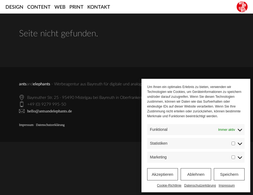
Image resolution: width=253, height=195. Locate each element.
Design (14, 7)
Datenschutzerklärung (200, 185)
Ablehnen (195, 174)
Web (60, 7)
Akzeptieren (162, 174)
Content (39, 7)
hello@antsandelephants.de (49, 111)
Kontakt (98, 7)
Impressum (227, 185)
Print (76, 7)
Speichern (229, 174)
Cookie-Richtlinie (169, 185)
